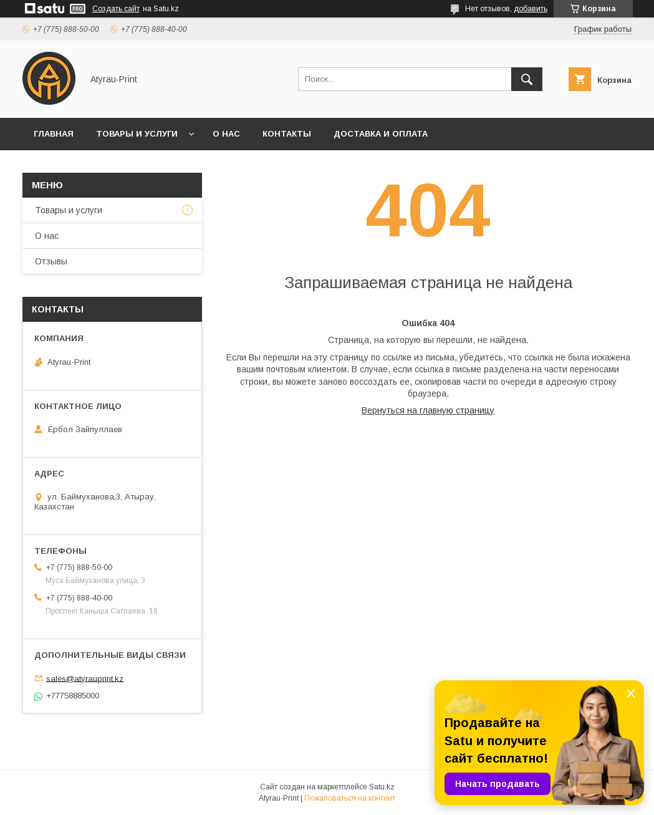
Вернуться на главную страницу (428, 410)
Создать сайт (116, 8)
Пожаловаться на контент (349, 798)
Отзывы (51, 261)
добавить (530, 8)
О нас (226, 133)
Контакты (286, 133)
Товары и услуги (137, 133)
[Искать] (526, 79)
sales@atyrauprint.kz (84, 678)
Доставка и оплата (381, 133)
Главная (54, 133)
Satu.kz (382, 787)
